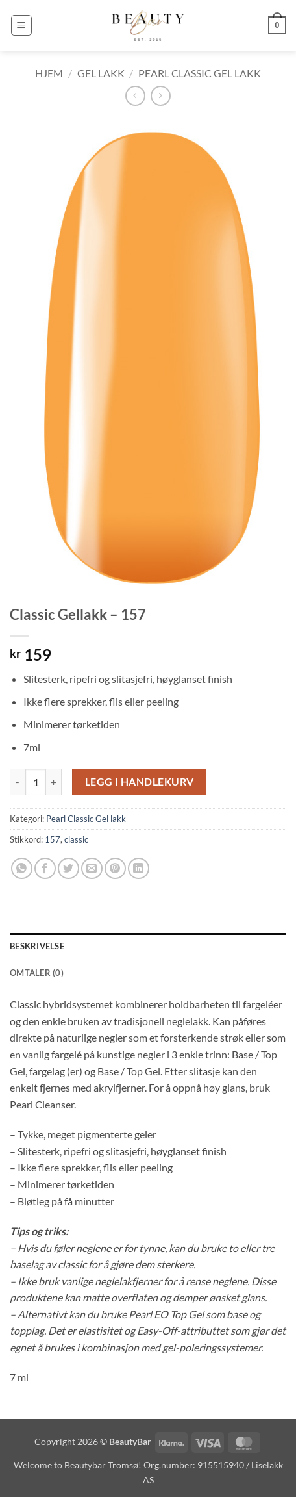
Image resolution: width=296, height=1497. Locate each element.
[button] (21, 25)
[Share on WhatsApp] (21, 868)
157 (52, 839)
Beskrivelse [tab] (37, 946)
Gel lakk (101, 73)
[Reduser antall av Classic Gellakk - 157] (17, 782)
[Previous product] (161, 96)
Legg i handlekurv (139, 781)
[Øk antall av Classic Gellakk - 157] (54, 782)
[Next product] (135, 96)
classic (76, 839)
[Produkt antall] (35, 782)
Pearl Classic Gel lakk (199, 73)
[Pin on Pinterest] (115, 868)
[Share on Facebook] (45, 868)
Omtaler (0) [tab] (37, 972)
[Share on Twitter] (68, 868)
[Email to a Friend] (92, 868)
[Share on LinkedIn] (138, 868)
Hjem (49, 73)
